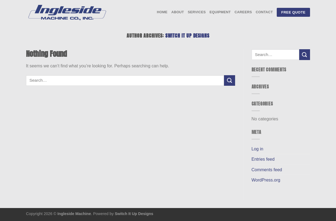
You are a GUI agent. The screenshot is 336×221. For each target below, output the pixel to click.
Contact (264, 12)
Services (197, 12)
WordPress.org (266, 180)
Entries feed (263, 159)
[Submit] (229, 80)
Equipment (219, 12)
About (177, 12)
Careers (243, 12)
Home (162, 12)
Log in (257, 149)
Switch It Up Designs (187, 35)
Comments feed (267, 169)
